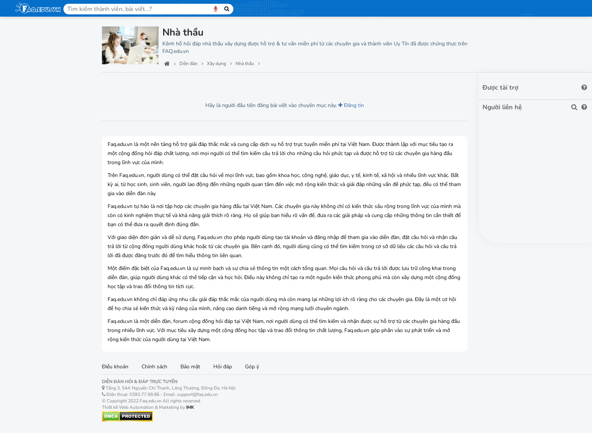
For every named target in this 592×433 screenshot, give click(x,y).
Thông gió (33, 408)
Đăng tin (351, 105)
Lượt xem (119, 83)
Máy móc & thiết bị (43, 223)
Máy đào (31, 316)
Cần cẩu (30, 249)
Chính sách (154, 366)
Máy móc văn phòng (46, 106)
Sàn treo (31, 263)
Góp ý (252, 366)
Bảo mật (190, 366)
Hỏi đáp (222, 366)
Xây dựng (30, 141)
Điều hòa (32, 395)
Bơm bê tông (36, 355)
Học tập (27, 88)
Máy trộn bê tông (41, 368)
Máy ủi (29, 329)
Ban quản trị (34, 53)
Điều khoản (115, 366)
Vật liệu (30, 157)
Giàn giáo (32, 276)
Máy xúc (31, 302)
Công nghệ (31, 71)
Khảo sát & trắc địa (44, 210)
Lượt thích (155, 83)
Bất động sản (36, 124)
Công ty (30, 170)
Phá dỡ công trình (42, 196)
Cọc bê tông (35, 342)
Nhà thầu (32, 183)
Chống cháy (35, 421)
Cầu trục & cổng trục (46, 236)
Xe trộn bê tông (40, 382)
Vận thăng (33, 289)
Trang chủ (30, 35)
